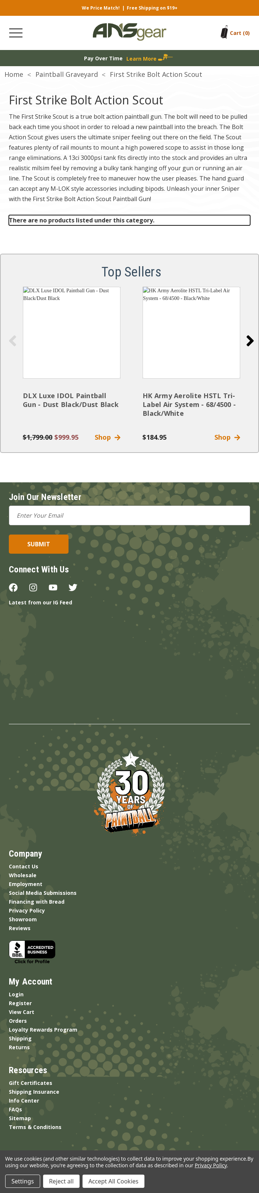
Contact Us (23, 866)
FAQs (15, 1109)
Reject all (61, 1181)
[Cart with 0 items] (240, 33)
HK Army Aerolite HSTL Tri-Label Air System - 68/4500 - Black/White (189, 404)
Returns (19, 1047)
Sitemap (20, 1118)
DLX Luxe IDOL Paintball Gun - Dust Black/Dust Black (71, 400)
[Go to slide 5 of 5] (12, 340)
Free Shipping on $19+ (152, 8)
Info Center (24, 1100)
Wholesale (22, 875)
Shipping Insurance (34, 1091)
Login (16, 994)
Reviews (20, 928)
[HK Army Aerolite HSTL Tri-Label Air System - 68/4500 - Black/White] (191, 333)
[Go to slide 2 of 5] (250, 340)
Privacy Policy (27, 910)
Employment (25, 884)
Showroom (23, 919)
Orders (18, 1020)
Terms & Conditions (35, 1127)
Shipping (20, 1038)
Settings (22, 1181)
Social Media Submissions (43, 892)
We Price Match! (101, 8)
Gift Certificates (30, 1082)
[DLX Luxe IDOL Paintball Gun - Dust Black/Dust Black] (71, 333)
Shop (107, 437)
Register (20, 1003)
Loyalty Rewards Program (43, 1029)
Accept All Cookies (113, 1181)
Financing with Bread (36, 901)
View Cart (21, 1011)
